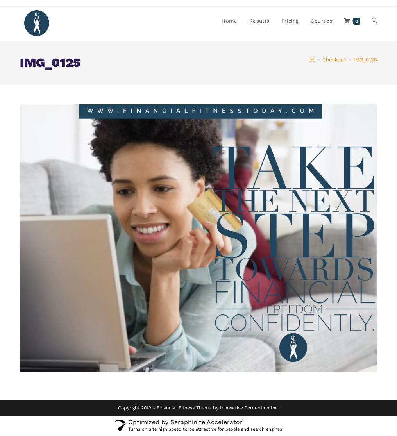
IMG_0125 (365, 61)
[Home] (312, 61)
